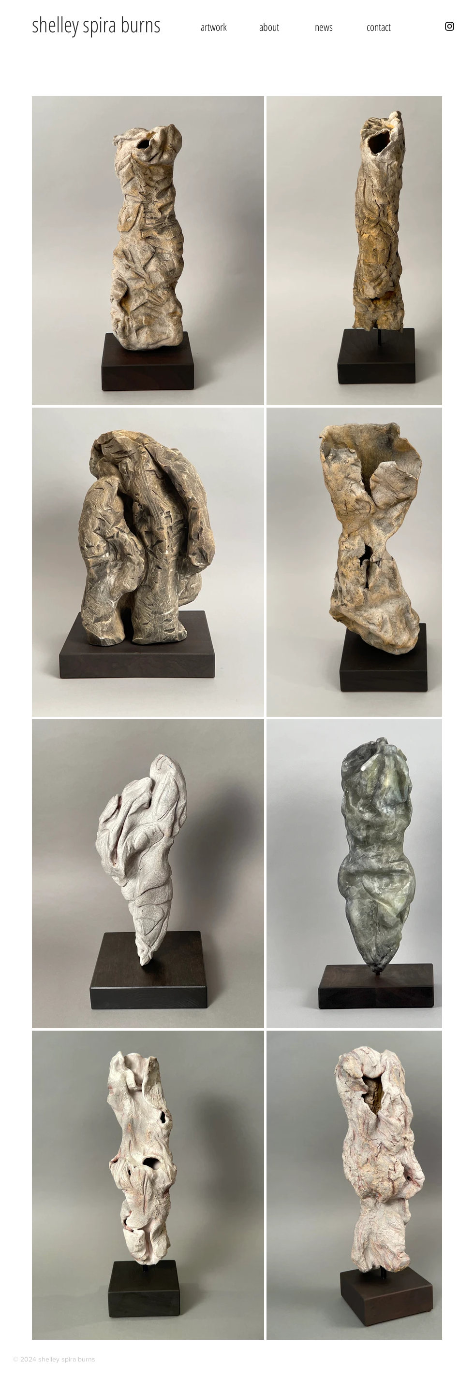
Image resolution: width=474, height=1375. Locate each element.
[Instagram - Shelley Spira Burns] (450, 26)
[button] (213, 26)
